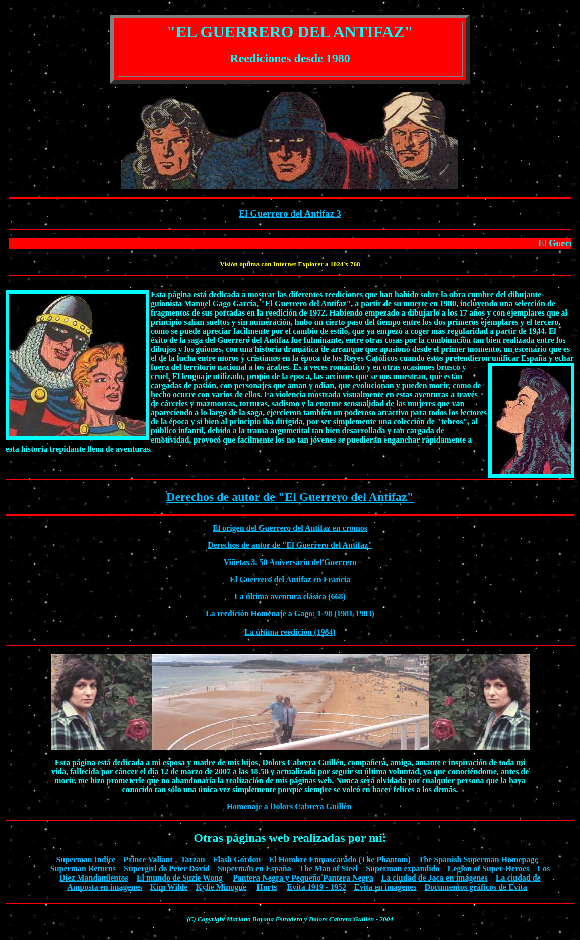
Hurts (266, 887)
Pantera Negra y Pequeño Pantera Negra (303, 877)
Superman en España (254, 868)
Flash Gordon (237, 859)
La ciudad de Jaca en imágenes (434, 877)
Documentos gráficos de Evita (476, 887)
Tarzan (192, 859)
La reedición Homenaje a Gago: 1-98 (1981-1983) (290, 613)
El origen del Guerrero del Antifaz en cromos (290, 528)
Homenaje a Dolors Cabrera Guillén (289, 806)
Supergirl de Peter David (167, 868)
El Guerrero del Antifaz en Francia (290, 579)
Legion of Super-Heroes (489, 868)
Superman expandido (402, 868)
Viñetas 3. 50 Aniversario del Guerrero (290, 562)
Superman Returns (83, 868)
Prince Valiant (147, 859)
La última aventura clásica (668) (289, 596)
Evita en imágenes (385, 887)
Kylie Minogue (221, 887)
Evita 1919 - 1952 (316, 887)
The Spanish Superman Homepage (478, 859)
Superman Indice (86, 859)
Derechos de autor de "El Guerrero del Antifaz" (290, 497)
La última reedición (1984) (290, 632)
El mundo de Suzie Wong (180, 877)
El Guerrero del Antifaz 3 (290, 213)
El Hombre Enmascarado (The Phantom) (339, 859)
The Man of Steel (328, 868)
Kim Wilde (169, 887)
